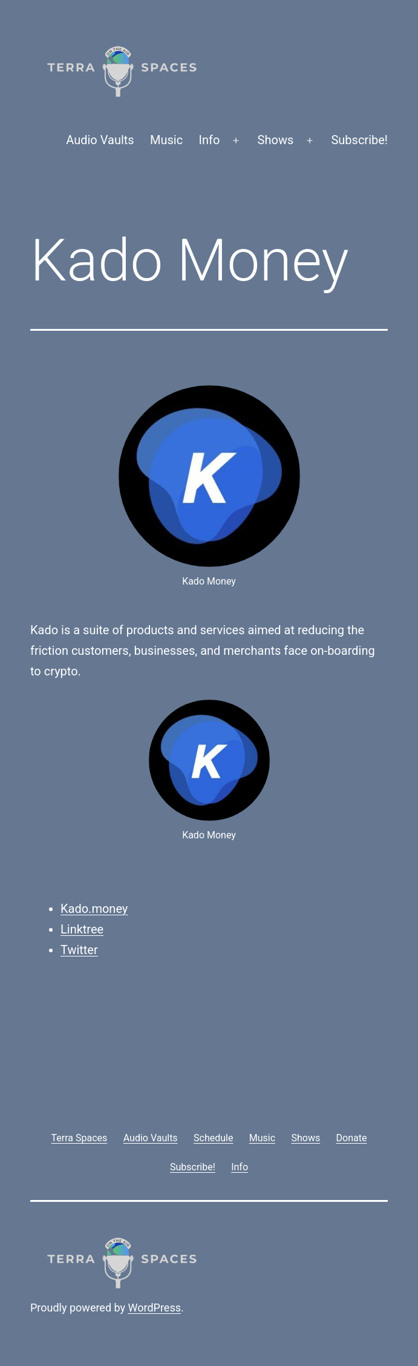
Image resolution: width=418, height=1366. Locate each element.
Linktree (81, 929)
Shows (276, 140)
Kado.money (94, 908)
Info (209, 140)
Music (166, 140)
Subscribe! (359, 140)
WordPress (154, 1307)
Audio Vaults (100, 140)
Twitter (79, 950)
